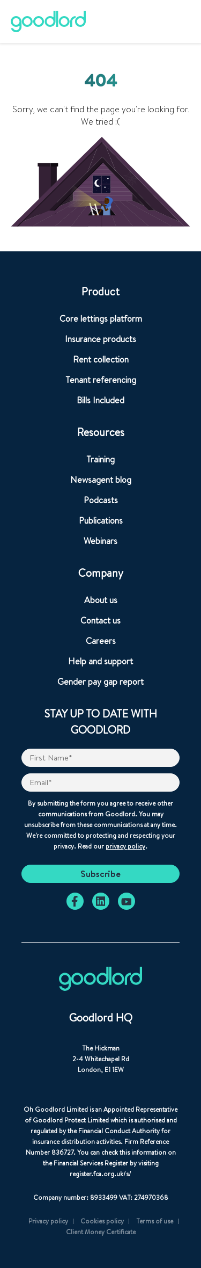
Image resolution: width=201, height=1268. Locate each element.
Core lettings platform (100, 318)
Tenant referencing (100, 380)
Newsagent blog (100, 480)
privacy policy (125, 846)
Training (100, 459)
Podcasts (101, 500)
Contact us (100, 620)
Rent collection (101, 359)
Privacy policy (48, 1221)
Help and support (100, 661)
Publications (101, 520)
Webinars (100, 541)
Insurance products (100, 339)
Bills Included (100, 400)
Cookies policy (102, 1221)
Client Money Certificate (101, 1231)
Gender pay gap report (100, 681)
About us (100, 600)
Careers (101, 641)
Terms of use (154, 1221)
